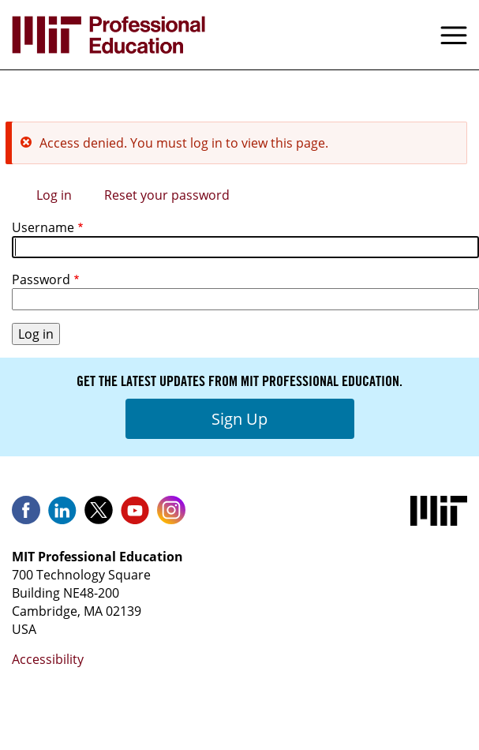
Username (43, 227)
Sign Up (239, 418)
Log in (54, 195)
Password (41, 279)
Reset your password (167, 195)
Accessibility (48, 659)
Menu (453, 35)
